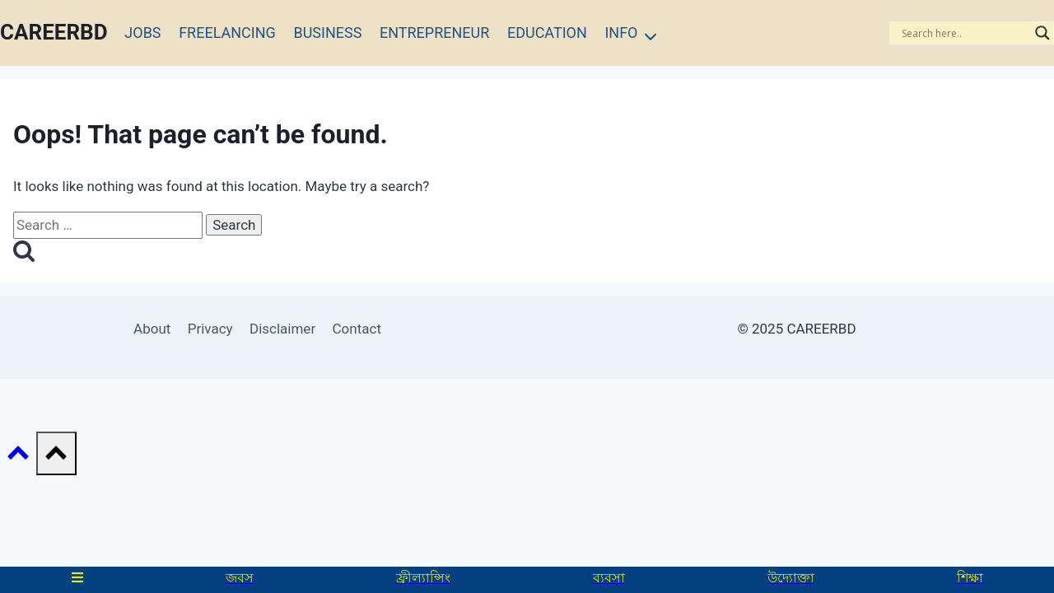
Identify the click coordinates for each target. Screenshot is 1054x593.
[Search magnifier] (1042, 32)
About (151, 328)
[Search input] (964, 32)
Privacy (210, 328)
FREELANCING (227, 32)
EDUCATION (547, 32)
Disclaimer (282, 328)
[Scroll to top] (18, 457)
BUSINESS (327, 32)
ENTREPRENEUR (434, 32)
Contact (357, 328)
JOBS (142, 32)
